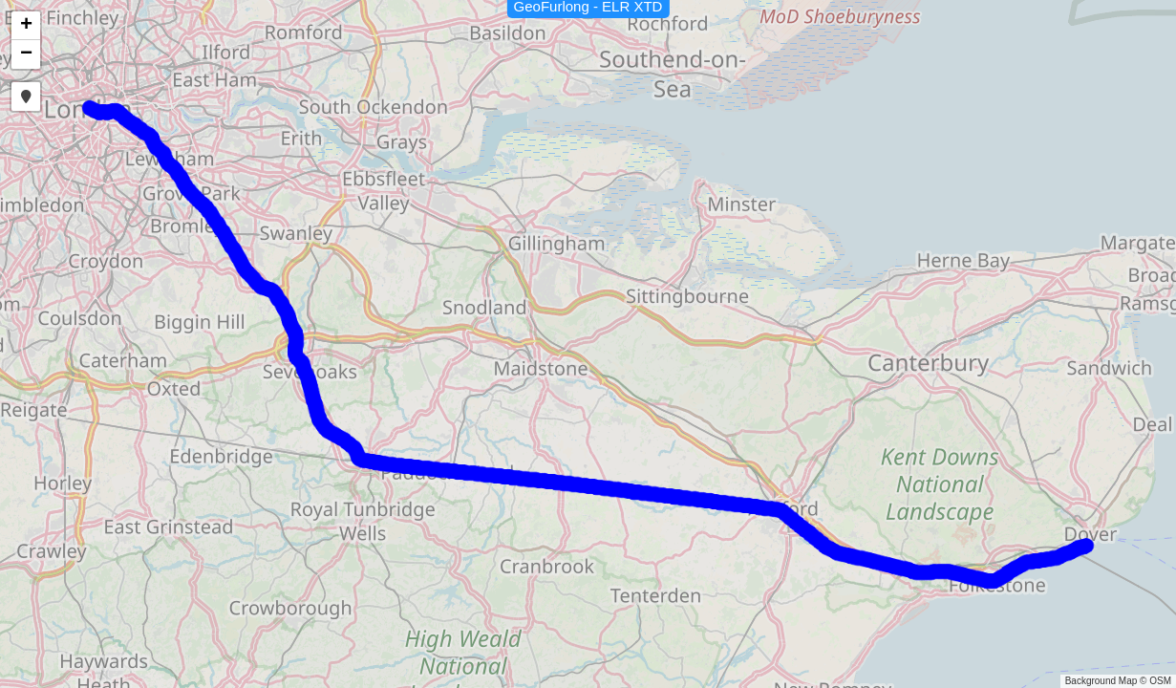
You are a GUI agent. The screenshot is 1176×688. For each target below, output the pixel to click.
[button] (25, 25)
